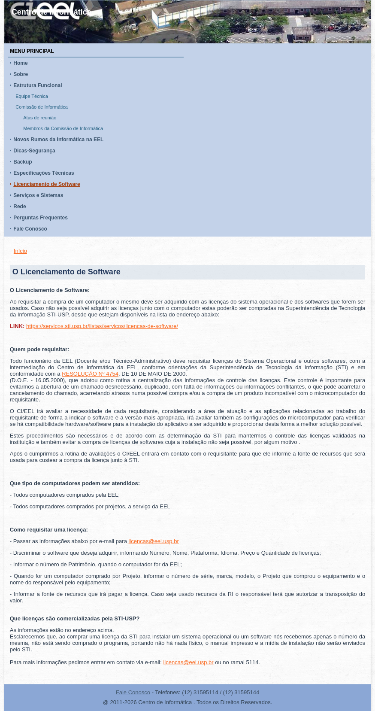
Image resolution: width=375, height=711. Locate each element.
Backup (22, 162)
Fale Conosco (30, 229)
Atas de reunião (39, 117)
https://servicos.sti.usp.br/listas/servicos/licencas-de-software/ (102, 326)
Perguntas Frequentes (40, 218)
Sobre (20, 74)
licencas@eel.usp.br (153, 541)
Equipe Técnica (31, 96)
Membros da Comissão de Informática (63, 128)
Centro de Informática (51, 12)
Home (20, 63)
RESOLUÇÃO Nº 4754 (90, 374)
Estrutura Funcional (37, 85)
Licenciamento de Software (46, 184)
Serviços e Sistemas (38, 195)
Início (20, 251)
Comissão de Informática (41, 106)
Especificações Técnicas (43, 173)
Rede (19, 207)
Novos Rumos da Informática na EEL (58, 140)
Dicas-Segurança (34, 151)
